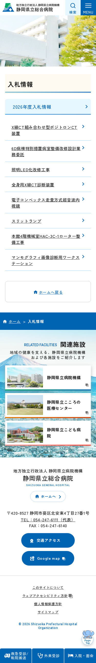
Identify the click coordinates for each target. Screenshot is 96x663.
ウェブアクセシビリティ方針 (48, 595)
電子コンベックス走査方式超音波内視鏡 (46, 203)
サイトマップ (48, 612)
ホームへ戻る (51, 292)
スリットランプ (26, 221)
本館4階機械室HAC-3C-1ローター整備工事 (46, 239)
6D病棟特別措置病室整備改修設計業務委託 (46, 151)
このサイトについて (48, 587)
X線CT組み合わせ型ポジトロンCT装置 (44, 130)
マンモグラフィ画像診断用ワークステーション (46, 260)
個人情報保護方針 (48, 603)
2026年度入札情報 (32, 106)
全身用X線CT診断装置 (33, 185)
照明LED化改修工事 (31, 169)
